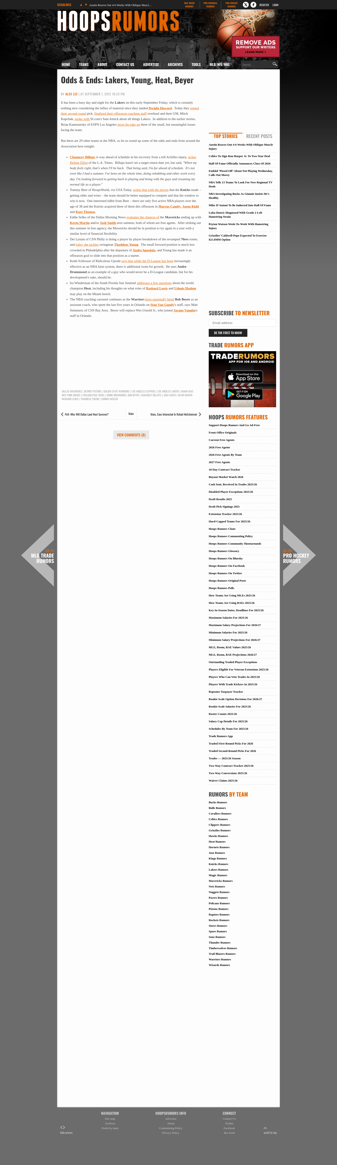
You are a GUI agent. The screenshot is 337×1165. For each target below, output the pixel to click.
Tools (196, 64)
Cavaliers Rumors (220, 813)
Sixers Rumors (218, 925)
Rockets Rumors (219, 920)
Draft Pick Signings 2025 (224, 506)
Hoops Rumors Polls (221, 588)
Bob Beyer (133, 395)
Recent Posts (259, 136)
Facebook (229, 1128)
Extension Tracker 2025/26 (225, 514)
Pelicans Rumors (219, 903)
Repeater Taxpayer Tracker (226, 691)
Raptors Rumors (219, 914)
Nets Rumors (217, 886)
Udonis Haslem (185, 288)
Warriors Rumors (220, 959)
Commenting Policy (170, 1128)
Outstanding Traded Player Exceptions (233, 662)
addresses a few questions (154, 283)
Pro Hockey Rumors (296, 556)
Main (131, 413)
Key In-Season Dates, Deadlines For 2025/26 (236, 610)
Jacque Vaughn (184, 310)
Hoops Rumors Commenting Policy (231, 536)
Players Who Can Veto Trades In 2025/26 (234, 677)
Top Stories (225, 136)
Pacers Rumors (218, 897)
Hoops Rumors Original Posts (227, 580)
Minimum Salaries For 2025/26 (228, 632)
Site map (110, 1118)
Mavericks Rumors (221, 881)
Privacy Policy (170, 1132)
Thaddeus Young (126, 244)
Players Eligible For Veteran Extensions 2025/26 (238, 669)
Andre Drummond (116, 395)
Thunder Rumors (220, 942)
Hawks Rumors (218, 836)
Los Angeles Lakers (168, 391)
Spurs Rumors (218, 931)
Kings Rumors (218, 858)
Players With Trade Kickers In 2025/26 (233, 684)
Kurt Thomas (85, 212)
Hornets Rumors (219, 847)
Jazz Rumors (217, 852)
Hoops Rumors (69, 12)
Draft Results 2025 (220, 499)
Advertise (151, 64)
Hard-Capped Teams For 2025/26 (229, 521)
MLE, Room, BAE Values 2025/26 (230, 647)
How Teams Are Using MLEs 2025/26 (232, 595)
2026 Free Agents (219, 447)
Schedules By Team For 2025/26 (228, 728)
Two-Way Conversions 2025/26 (228, 773)
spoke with (82, 119)
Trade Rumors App (221, 736)
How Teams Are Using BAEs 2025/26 (232, 602)
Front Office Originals (223, 432)
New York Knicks (71, 395)
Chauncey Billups (82, 157)
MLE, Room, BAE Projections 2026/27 (233, 654)
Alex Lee (71, 94)
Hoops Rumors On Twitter (225, 573)
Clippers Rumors (219, 824)
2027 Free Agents (219, 462)
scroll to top (270, 1130)
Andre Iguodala (144, 250)
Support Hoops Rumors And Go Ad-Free (234, 425)
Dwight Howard (160, 108)
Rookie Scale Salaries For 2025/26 (230, 706)
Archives (175, 64)
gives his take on (129, 124)
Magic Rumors (218, 875)
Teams (84, 64)
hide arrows (66, 1130)
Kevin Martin (80, 223)
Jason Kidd (190, 206)
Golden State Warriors (116, 391)
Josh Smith (108, 223)
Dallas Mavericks (72, 391)
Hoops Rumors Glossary (224, 551)
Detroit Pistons (92, 391)
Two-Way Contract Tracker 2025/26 (231, 765)
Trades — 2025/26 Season (225, 758)
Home (66, 64)
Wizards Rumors (219, 965)
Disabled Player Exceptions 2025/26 (231, 491)
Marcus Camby (169, 206)
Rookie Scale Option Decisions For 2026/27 (235, 699)
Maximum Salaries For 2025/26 (228, 617)
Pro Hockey (231, 4)
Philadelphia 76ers (93, 395)
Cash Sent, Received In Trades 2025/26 (233, 484)
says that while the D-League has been (147, 261)
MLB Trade (189, 4)
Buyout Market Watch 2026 (226, 477)
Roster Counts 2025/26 (223, 714)
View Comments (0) (131, 435)
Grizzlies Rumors (220, 830)
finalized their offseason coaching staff (120, 113)
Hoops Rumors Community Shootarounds (235, 543)
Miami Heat (187, 391)
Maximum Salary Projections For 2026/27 (235, 625)
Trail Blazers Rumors (222, 953)
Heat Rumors (217, 841)
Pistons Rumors (218, 909)
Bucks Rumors (218, 802)
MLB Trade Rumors (42, 556)
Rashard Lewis (157, 288)
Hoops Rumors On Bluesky (226, 558)
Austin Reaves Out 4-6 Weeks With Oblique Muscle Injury (120, 5)
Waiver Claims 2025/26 (223, 780)
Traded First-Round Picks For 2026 (231, 743)
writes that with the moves (150, 190)
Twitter (229, 1123)
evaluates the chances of (142, 217)
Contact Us (125, 64)
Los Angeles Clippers (143, 391)
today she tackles (86, 244)
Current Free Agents (221, 440)
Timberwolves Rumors (223, 948)
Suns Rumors (217, 937)
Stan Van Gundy (162, 305)
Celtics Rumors (218, 819)
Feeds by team (110, 1128)
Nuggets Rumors (219, 892)
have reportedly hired (159, 299)
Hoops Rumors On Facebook (227, 565)
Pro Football (210, 4)
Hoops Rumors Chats (222, 528)
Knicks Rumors (218, 864)
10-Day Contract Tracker (224, 469)
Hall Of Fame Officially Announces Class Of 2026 (239, 163)
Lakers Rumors (218, 869)
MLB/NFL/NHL (220, 64)
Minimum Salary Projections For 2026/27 (234, 640)
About (102, 64)
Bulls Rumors (217, 808)
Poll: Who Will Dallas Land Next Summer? (87, 414)
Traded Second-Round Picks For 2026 (232, 751)
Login (275, 5)
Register (264, 5)
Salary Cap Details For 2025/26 (228, 721)
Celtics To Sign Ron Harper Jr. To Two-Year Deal (239, 156)
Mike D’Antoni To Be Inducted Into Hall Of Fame (240, 205)
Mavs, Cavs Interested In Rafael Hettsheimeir (174, 414)
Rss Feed (229, 1132)
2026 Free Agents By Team (225, 454)
